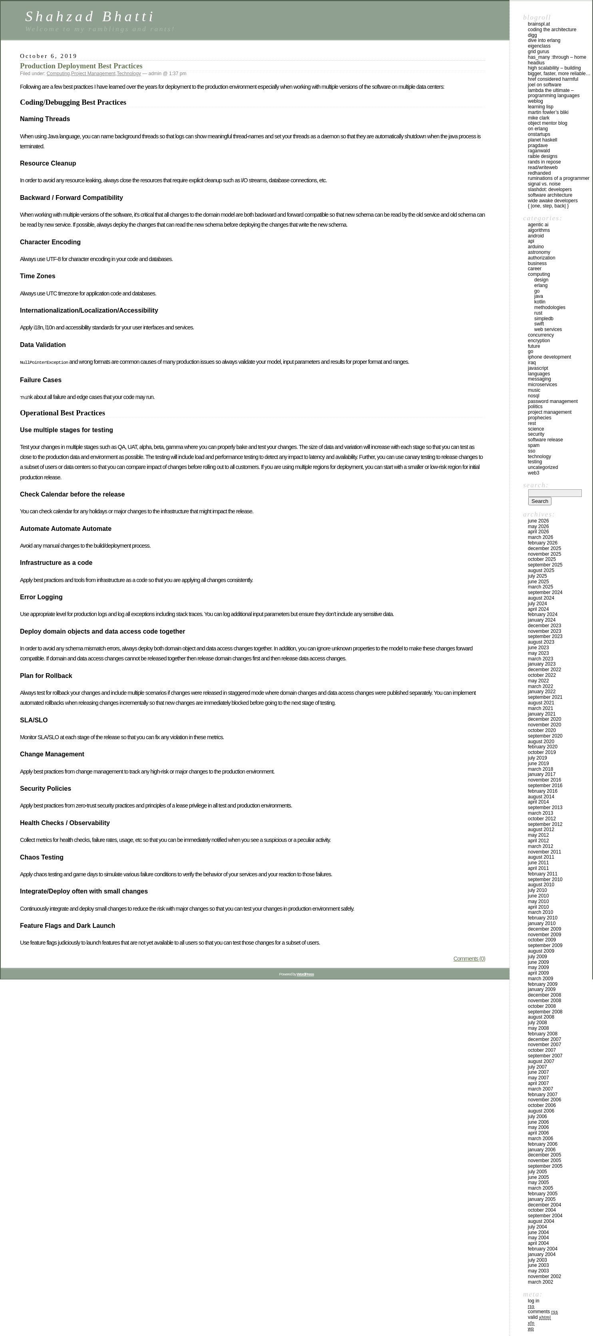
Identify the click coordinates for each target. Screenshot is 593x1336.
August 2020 (541, 741)
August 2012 (541, 829)
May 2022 (538, 681)
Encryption (539, 340)
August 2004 (541, 1221)
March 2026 (540, 537)
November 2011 (544, 852)
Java (538, 296)
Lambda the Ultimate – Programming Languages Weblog (553, 96)
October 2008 (542, 1006)
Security (536, 434)
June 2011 (538, 862)
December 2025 (544, 548)
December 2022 (544, 669)
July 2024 (537, 603)
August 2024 (541, 598)
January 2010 (541, 923)
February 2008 (542, 1034)
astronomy (539, 252)
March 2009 (540, 978)
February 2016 (542, 791)
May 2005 (538, 1182)
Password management (553, 401)
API (531, 241)
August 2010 (541, 884)
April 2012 (538, 840)
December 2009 (544, 929)
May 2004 (538, 1237)
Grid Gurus (538, 51)
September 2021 (545, 697)
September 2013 (545, 807)
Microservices (542, 384)
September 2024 (545, 592)
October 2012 (542, 819)
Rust (538, 313)
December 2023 (544, 625)
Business (537, 263)
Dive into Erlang (544, 40)
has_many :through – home (557, 57)
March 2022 (540, 686)
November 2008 (544, 1000)
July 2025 (537, 576)
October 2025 (542, 559)
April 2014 (538, 802)
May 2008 (538, 1028)
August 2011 (541, 857)
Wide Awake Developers (553, 200)
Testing (535, 462)
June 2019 (538, 763)
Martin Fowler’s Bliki (548, 112)
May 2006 (538, 1127)
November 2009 (544, 934)
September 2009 (545, 945)
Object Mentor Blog (547, 123)
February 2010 (542, 918)
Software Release (545, 440)
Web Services (548, 329)
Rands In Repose (544, 162)
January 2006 (541, 1150)
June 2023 (538, 647)
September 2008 (545, 1012)
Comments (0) (469, 957)
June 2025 (538, 581)
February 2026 (542, 543)
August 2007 (541, 1061)
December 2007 (544, 1039)
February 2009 (542, 984)
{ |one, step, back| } (548, 206)
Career (534, 268)
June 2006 (538, 1122)
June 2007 (538, 1072)
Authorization (541, 258)
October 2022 (542, 675)
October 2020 (542, 730)
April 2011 (538, 868)
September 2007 (545, 1056)
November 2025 (544, 554)
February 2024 (542, 614)
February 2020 (542, 747)
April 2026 (538, 531)
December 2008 (544, 995)
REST (532, 423)
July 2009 (537, 956)
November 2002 (544, 1276)
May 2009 (538, 967)
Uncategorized (543, 467)
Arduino (536, 246)
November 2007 (544, 1044)
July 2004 (537, 1227)
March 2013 (540, 813)
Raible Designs (542, 156)
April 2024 (538, 609)
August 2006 (541, 1111)
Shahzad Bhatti (90, 16)
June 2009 (538, 962)
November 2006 (544, 1100)
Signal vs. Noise (544, 184)
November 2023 (544, 631)
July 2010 (537, 890)
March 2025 (540, 587)
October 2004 (542, 1210)
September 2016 (545, 785)
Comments (543, 1311)
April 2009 (538, 973)
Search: (536, 485)
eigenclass (539, 46)
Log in (533, 1301)
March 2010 (540, 912)
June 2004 (538, 1232)
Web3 (533, 473)
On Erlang (538, 129)
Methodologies (549, 307)
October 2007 (542, 1050)
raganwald (539, 151)
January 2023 (541, 664)
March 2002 (540, 1282)
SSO (531, 451)
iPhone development (549, 357)
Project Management (93, 73)
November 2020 (544, 725)
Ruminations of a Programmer (558, 178)
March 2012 (540, 846)
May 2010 (538, 901)
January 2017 (541, 774)
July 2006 (537, 1116)
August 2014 (541, 797)
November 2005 (544, 1160)
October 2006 (542, 1105)
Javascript (538, 368)
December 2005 (544, 1155)
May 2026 (538, 526)
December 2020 (544, 719)
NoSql (533, 396)
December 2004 (544, 1205)
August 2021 (541, 703)
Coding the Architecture (552, 29)
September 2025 (545, 565)
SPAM (533, 445)
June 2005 (538, 1177)
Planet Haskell (542, 140)
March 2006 (540, 1138)
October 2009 (542, 940)
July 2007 (537, 1067)
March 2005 (540, 1188)
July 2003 (537, 1260)
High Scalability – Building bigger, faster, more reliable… (559, 70)
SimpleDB (543, 318)
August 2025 (541, 570)
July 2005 (537, 1171)
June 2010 (538, 896)
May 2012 (538, 835)
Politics (535, 406)
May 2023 (538, 653)
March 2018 (540, 769)
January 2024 (541, 620)
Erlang (540, 285)
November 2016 (544, 780)
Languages (539, 374)
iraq (532, 362)
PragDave (538, 145)
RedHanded (539, 173)
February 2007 (542, 1094)
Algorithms (539, 230)
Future (534, 346)
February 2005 (542, 1193)
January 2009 (541, 989)
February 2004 (542, 1249)
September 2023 (545, 636)
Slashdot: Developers (550, 189)
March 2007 (540, 1089)
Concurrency (541, 335)
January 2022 (541, 691)
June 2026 (538, 521)
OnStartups (539, 134)
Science (536, 429)
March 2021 (540, 708)
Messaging (539, 379)
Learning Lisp (540, 107)
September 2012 (545, 824)
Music (534, 390)
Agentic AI (538, 224)
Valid (539, 1317)
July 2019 (537, 758)
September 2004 (545, 1215)
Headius (536, 63)
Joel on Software (544, 85)
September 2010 (545, 879)
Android (536, 236)
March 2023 (540, 659)
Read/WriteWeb (543, 167)
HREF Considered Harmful (553, 79)
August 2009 (541, 951)
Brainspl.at (539, 24)
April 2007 (538, 1083)
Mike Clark (538, 118)
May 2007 (538, 1078)
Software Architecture (550, 195)
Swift (539, 324)
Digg (532, 35)
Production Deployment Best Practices (81, 66)
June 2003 (538, 1265)
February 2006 (542, 1144)
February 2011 (542, 874)
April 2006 (538, 1133)
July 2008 (537, 1022)
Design (541, 280)
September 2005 (545, 1166)
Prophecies (539, 418)
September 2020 (545, 736)
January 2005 (541, 1199)
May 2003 (538, 1271)
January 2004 (541, 1254)
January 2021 (541, 714)
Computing (58, 73)
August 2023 (541, 642)
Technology (129, 73)
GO (536, 291)
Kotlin (539, 302)
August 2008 (541, 1017)
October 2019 (542, 752)
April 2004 (538, 1243)
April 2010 (538, 907)
